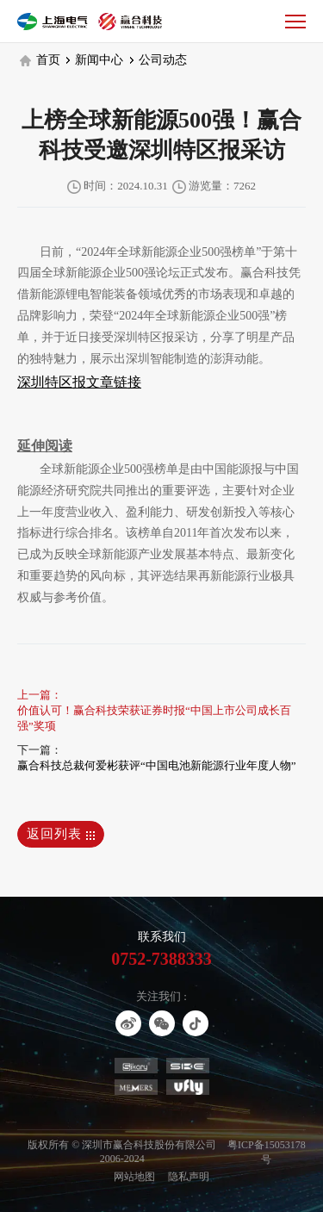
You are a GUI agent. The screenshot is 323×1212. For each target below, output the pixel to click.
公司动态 (158, 59)
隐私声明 (188, 1177)
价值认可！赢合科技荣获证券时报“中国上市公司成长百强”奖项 (154, 718)
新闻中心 (94, 59)
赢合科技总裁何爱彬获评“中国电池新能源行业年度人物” (156, 765)
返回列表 (61, 834)
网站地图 (134, 1177)
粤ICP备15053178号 (266, 1152)
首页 (40, 59)
